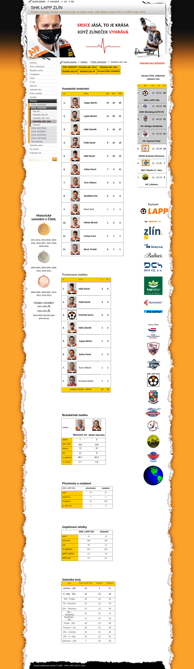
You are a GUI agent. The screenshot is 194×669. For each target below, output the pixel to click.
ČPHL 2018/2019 (98, 62)
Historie (84, 62)
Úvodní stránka (69, 62)
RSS (65, 1)
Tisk (72, 1)
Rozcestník (54, 1)
